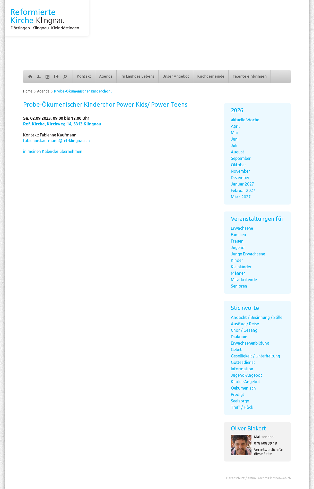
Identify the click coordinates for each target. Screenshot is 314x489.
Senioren (239, 286)
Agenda (105, 76)
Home (27, 91)
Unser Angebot (175, 76)
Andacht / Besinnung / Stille (256, 317)
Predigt (237, 394)
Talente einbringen (249, 76)
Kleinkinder (241, 267)
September (241, 158)
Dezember (240, 178)
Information (242, 369)
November (240, 171)
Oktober (238, 165)
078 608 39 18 (265, 443)
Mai (234, 133)
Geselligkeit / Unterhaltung (255, 356)
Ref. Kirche (62, 124)
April (235, 126)
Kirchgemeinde (210, 76)
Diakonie (239, 337)
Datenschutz (235, 478)
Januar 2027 (242, 184)
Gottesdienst (243, 362)
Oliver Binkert (248, 428)
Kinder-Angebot (245, 382)
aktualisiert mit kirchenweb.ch (269, 478)
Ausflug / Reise (245, 324)
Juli (234, 145)
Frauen (237, 241)
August (237, 152)
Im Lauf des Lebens (137, 76)
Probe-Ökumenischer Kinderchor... (83, 91)
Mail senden (264, 437)
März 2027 (241, 197)
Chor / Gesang (244, 330)
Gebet (236, 349)
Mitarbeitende (244, 280)
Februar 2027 (243, 190)
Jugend (238, 247)
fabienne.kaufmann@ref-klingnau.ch (56, 140)
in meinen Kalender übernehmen (52, 151)
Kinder (237, 260)
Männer (238, 273)
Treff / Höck (242, 407)
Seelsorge (240, 401)
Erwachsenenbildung (250, 343)
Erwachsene (242, 228)
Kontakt (84, 76)
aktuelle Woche (245, 120)
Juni (235, 139)
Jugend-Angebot (246, 375)
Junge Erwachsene (248, 254)
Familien (238, 235)
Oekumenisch (243, 388)
